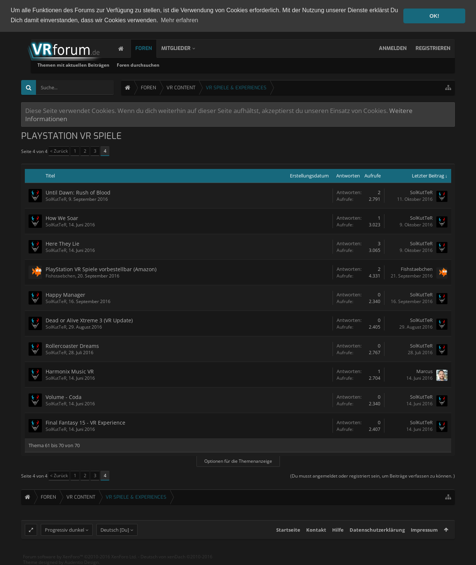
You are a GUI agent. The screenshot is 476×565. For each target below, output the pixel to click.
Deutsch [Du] (114, 535)
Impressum (424, 535)
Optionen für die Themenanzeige (238, 461)
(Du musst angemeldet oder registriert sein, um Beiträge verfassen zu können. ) (372, 475)
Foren (151, 47)
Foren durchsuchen (228, 65)
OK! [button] (434, 16)
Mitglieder (183, 47)
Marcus (424, 371)
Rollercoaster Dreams (72, 345)
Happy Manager (65, 294)
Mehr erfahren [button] (179, 20)
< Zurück (59, 150)
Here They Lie (62, 243)
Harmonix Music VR (70, 371)
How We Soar (62, 217)
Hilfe (338, 535)
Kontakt (316, 535)
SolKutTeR (56, 199)
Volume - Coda (64, 396)
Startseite (288, 535)
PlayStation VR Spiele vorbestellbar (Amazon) (101, 268)
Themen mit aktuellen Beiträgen (164, 65)
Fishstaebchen (60, 275)
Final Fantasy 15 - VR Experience (85, 422)
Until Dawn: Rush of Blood (78, 192)
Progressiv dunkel (64, 535)
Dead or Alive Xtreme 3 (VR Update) (89, 319)
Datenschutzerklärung (377, 535)
